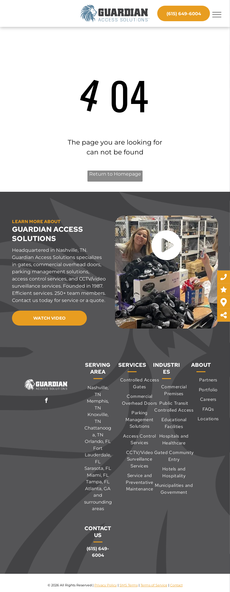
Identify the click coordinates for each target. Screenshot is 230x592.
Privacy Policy (105, 585)
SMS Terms (128, 585)
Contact (176, 585)
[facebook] (46, 401)
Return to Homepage (115, 174)
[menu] (217, 14)
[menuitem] (139, 383)
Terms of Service (153, 585)
